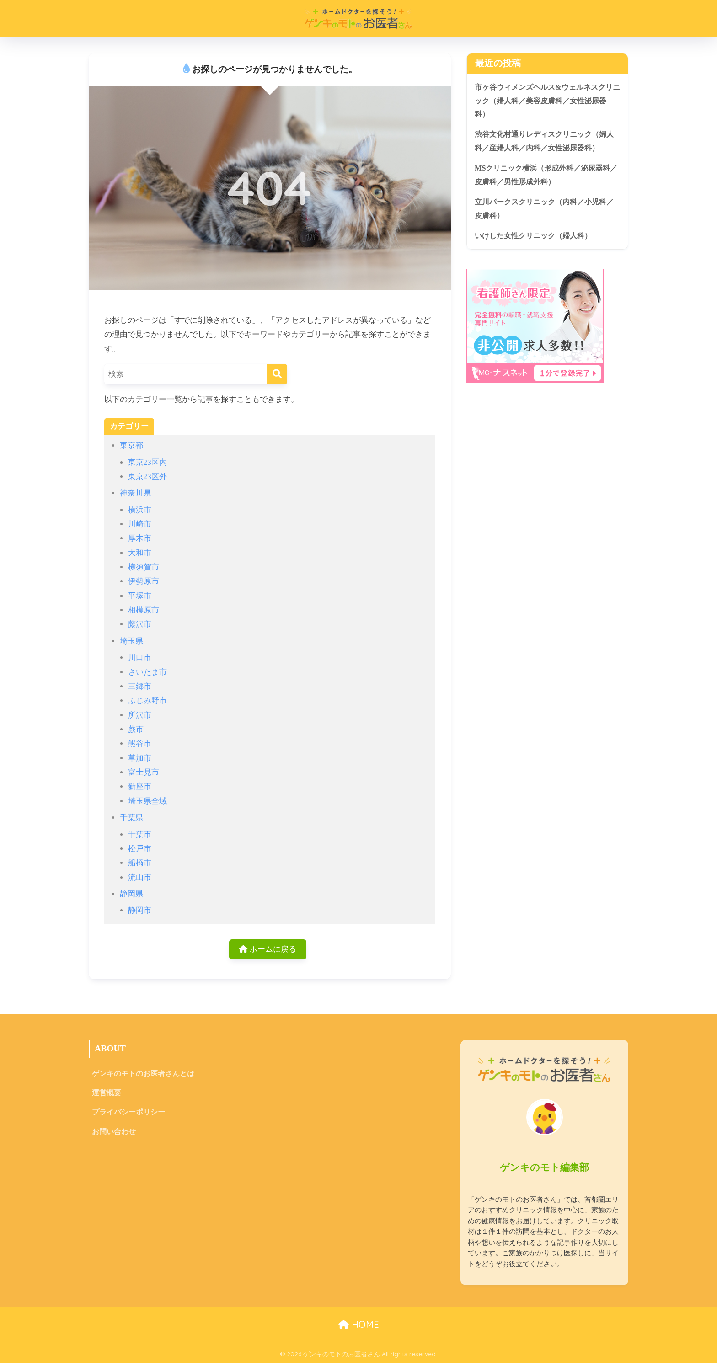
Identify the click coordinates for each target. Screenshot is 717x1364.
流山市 (139, 877)
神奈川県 (135, 493)
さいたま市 (147, 672)
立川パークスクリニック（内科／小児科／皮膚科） (545, 211)
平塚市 (139, 595)
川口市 (139, 657)
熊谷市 (139, 743)
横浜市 (139, 510)
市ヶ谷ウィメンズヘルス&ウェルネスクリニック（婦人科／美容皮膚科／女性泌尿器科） (545, 101)
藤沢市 (139, 624)
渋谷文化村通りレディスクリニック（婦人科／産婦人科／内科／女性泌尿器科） (545, 142)
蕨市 (136, 729)
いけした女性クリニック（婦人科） (537, 238)
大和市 (139, 553)
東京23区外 (147, 476)
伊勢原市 (143, 581)
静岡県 (131, 894)
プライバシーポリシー (128, 1114)
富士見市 (143, 772)
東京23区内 (147, 462)
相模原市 (143, 610)
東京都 (131, 445)
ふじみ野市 (147, 700)
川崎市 (139, 524)
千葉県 (131, 817)
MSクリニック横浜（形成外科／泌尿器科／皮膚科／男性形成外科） (546, 176)
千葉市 (139, 834)
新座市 (139, 786)
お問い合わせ (114, 1134)
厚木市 (139, 538)
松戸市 (139, 848)
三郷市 (139, 686)
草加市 (139, 758)
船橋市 (139, 862)
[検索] (277, 374)
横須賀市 (143, 567)
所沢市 (139, 715)
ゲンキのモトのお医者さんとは (143, 1074)
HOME (358, 1325)
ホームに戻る (267, 949)
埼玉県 (131, 641)
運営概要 (106, 1094)
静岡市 (139, 910)
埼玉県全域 (147, 801)
